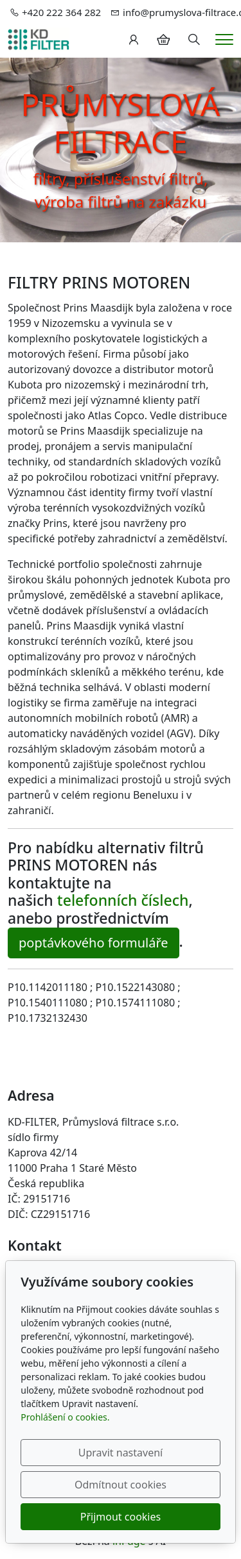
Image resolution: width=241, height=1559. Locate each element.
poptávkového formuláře (93, 942)
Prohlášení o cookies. (65, 1417)
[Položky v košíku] (163, 40)
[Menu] (224, 39)
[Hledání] (194, 39)
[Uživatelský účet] (133, 40)
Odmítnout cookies (120, 1485)
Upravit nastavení (120, 1453)
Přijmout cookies (120, 1517)
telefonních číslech (123, 900)
